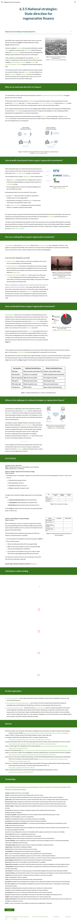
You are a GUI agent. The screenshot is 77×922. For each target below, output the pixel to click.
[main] (38, 13)
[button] (2, 2)
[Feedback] (9, 910)
